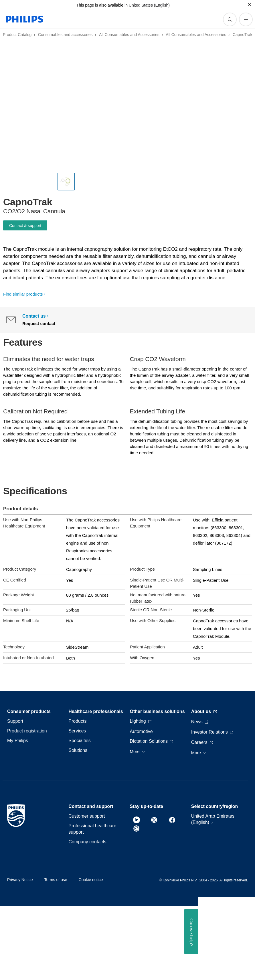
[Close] (249, 4)
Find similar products (23, 294)
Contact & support (25, 225)
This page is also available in (102, 5)
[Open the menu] (246, 19)
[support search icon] (230, 19)
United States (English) (149, 5)
